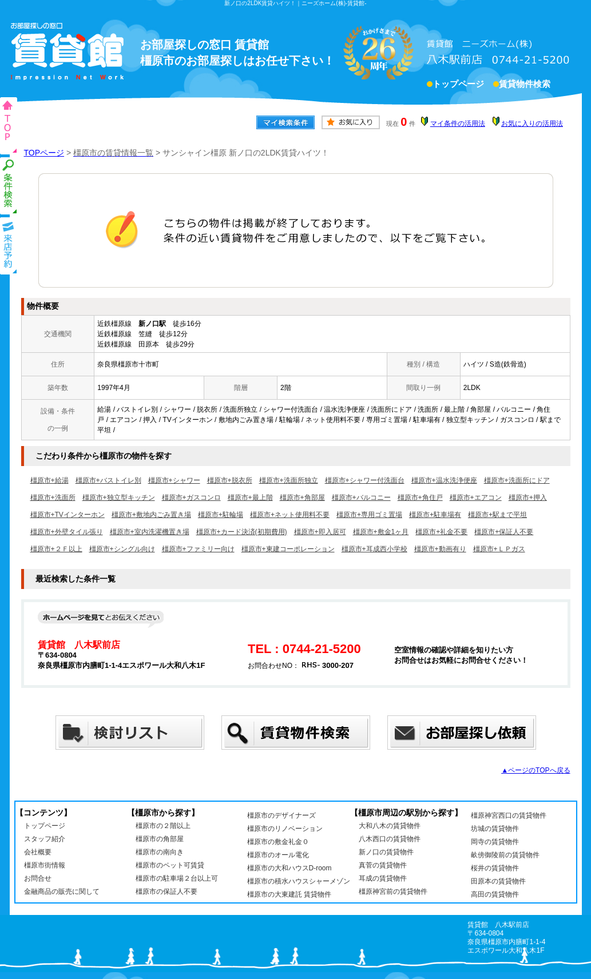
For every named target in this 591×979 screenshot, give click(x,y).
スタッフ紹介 (44, 839)
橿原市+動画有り (440, 549)
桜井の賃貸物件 (495, 868)
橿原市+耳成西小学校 (374, 549)
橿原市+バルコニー (361, 498)
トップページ (458, 85)
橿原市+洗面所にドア (517, 480)
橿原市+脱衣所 (229, 480)
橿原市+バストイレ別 (108, 480)
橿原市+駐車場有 (435, 515)
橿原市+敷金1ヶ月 (381, 532)
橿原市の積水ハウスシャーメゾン (298, 881)
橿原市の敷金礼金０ (278, 842)
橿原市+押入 (528, 498)
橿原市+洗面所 (53, 498)
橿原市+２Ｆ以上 (56, 549)
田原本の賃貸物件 (498, 881)
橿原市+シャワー (174, 480)
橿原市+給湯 (49, 480)
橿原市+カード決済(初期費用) (241, 532)
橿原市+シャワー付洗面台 (364, 480)
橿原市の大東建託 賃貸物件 (289, 894)
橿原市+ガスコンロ (191, 498)
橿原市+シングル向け (122, 549)
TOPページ (44, 152)
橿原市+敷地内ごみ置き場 (151, 515)
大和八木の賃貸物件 (390, 826)
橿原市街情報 (44, 865)
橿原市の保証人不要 (166, 892)
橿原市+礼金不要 (441, 532)
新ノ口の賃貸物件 (386, 852)
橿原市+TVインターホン (67, 515)
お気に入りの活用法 (532, 124)
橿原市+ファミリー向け (198, 549)
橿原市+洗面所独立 (288, 480)
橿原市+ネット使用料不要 (290, 515)
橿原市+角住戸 (420, 498)
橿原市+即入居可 (320, 532)
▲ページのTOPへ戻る (535, 770)
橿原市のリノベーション (285, 829)
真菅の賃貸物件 (383, 865)
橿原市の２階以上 (163, 826)
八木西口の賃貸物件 (390, 839)
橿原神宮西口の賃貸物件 (508, 815)
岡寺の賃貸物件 (495, 842)
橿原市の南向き (160, 852)
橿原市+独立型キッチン (118, 498)
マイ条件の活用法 (457, 124)
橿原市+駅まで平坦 (497, 515)
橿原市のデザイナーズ (281, 815)
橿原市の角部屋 (160, 839)
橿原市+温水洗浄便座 (444, 480)
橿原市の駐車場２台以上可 (177, 878)
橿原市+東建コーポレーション (288, 549)
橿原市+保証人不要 (503, 532)
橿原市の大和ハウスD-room (289, 868)
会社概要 (37, 852)
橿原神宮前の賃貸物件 (393, 892)
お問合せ (37, 878)
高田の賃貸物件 (495, 894)
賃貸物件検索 (524, 85)
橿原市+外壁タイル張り (66, 532)
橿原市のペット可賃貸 (170, 865)
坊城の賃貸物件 (495, 829)
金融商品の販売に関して (62, 892)
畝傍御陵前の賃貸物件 (505, 855)
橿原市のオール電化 (278, 855)
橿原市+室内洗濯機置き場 (149, 532)
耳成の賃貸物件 (383, 878)
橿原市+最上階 (250, 498)
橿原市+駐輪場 (220, 515)
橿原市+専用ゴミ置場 (369, 515)
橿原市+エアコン (476, 498)
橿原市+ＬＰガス (499, 549)
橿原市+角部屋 (302, 498)
